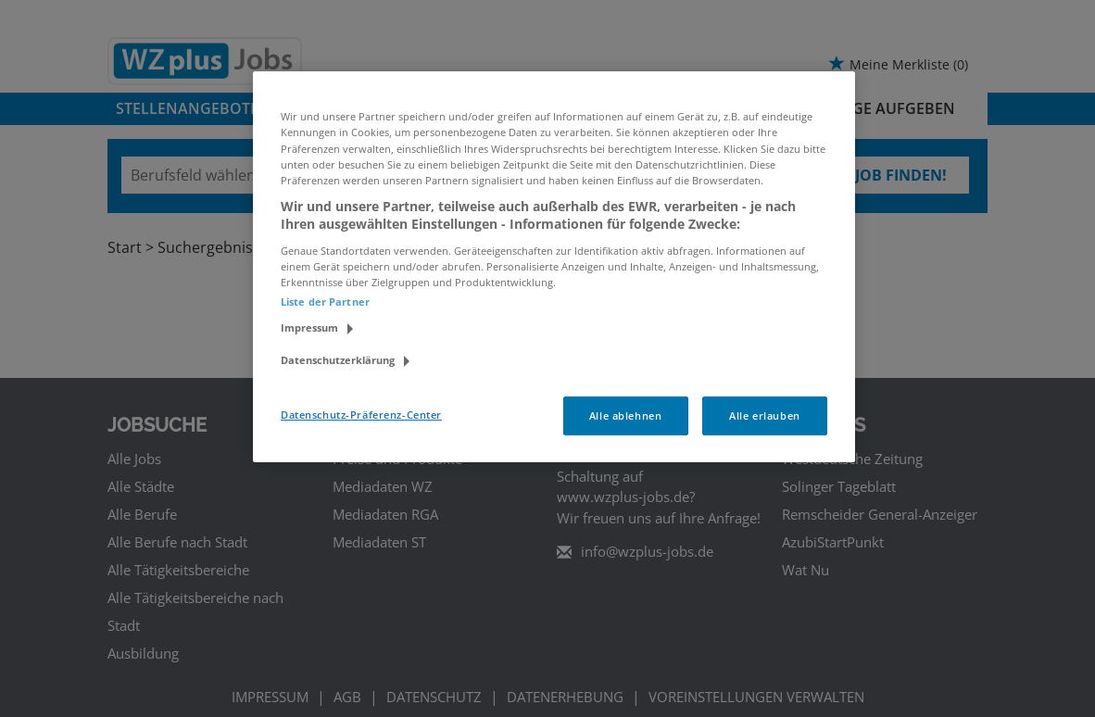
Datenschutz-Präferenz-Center (361, 414)
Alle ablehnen (625, 415)
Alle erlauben (764, 415)
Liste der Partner (325, 301)
